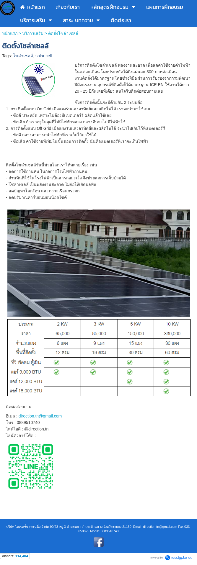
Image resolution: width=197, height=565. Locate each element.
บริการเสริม (32, 33)
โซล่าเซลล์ (23, 55)
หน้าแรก (9, 33)
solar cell (43, 55)
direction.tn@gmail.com (40, 416)
